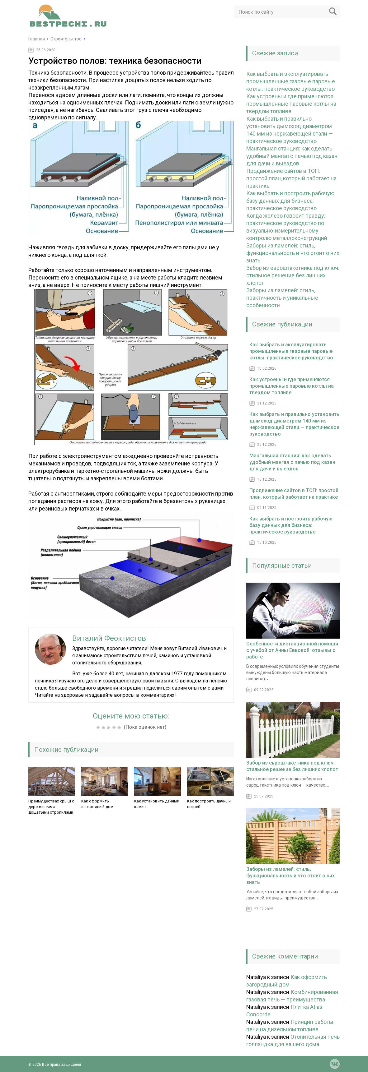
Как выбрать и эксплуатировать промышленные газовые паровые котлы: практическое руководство (290, 81)
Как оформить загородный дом (97, 804)
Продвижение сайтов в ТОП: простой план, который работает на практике (291, 178)
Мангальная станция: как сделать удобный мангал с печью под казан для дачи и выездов (291, 156)
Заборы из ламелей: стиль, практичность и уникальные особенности (282, 297)
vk (335, 1064)
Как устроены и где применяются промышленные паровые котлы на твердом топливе (291, 103)
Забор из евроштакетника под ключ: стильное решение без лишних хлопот (292, 275)
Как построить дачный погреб (209, 804)
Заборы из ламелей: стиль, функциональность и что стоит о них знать (292, 253)
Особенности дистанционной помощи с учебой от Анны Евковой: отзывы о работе (292, 650)
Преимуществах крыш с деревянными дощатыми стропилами (51, 807)
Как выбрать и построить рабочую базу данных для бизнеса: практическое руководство (290, 200)
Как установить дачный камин (156, 804)
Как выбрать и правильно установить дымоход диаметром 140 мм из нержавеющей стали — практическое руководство (294, 424)
